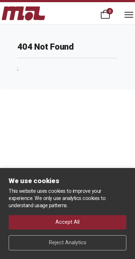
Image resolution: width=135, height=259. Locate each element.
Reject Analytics (67, 243)
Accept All (67, 222)
